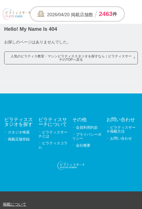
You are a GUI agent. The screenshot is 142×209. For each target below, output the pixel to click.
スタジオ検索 (19, 132)
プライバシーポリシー (86, 136)
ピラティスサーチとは (52, 134)
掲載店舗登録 (19, 139)
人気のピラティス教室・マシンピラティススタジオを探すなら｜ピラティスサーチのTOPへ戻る (71, 58)
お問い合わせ (121, 138)
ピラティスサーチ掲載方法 (121, 129)
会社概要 (83, 145)
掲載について (14, 204)
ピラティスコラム (52, 145)
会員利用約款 (87, 127)
